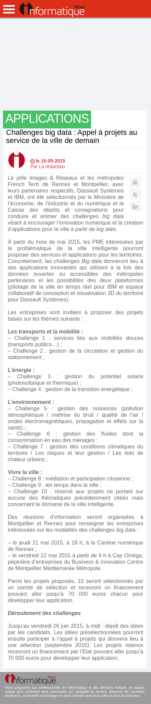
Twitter (135, 194)
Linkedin (135, 206)
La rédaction (52, 166)
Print (135, 182)
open (9, 9)
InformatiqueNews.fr (52, 10)
